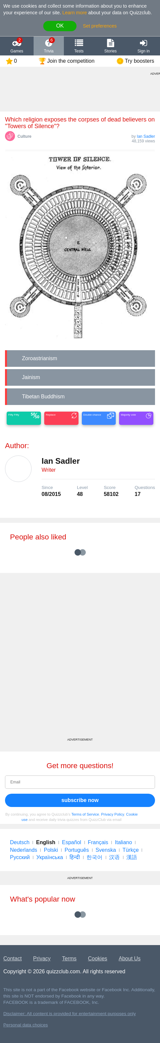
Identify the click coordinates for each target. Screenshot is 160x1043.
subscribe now (79, 800)
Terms (69, 958)
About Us (130, 958)
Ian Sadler (146, 136)
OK (60, 26)
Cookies (97, 958)
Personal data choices (25, 1024)
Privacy (42, 958)
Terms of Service (85, 814)
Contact (12, 958)
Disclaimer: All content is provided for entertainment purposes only (69, 1013)
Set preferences (100, 26)
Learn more (75, 12)
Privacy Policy (112, 814)
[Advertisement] (80, 658)
